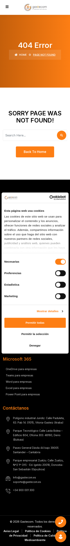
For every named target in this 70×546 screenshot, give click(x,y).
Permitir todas (35, 322)
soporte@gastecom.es (27, 481)
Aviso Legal (11, 531)
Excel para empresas (19, 388)
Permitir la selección (35, 334)
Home (21, 55)
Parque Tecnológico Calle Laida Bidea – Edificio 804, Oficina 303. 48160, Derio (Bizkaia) (38, 435)
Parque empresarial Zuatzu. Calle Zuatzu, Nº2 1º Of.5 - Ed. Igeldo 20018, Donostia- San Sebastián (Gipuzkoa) (38, 465)
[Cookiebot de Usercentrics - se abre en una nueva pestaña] (50, 197)
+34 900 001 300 (23, 490)
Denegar (35, 345)
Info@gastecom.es (24, 477)
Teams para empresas (19, 375)
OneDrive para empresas (21, 369)
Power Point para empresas (23, 394)
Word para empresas (19, 381)
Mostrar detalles (48, 311)
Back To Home (35, 152)
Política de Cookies (38, 531)
